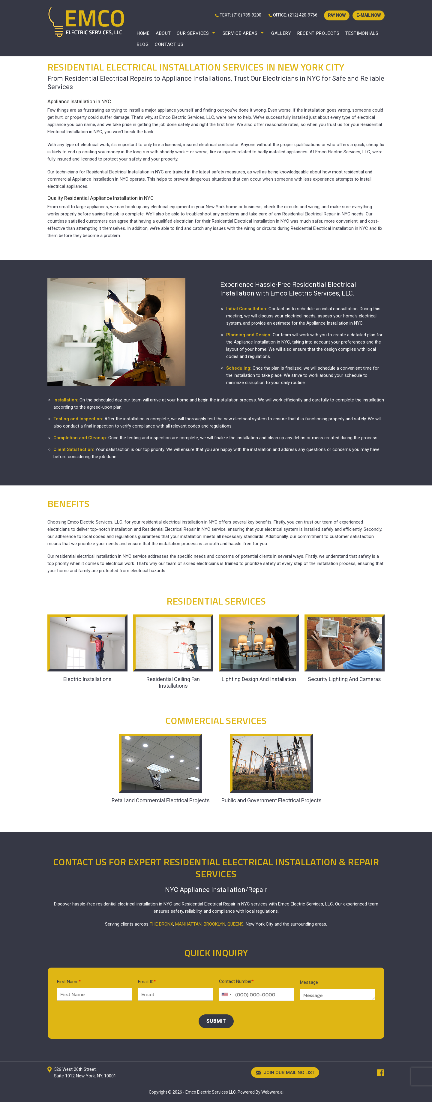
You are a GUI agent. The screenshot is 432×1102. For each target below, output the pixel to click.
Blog (143, 44)
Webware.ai (272, 1092)
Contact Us (169, 44)
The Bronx (161, 924)
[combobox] (226, 994)
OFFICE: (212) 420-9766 (295, 15)
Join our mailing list (285, 1072)
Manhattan (188, 924)
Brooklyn (214, 924)
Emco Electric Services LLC (210, 1092)
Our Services (193, 33)
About (163, 33)
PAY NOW (337, 15)
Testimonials (361, 33)
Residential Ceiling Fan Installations (173, 682)
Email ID (147, 981)
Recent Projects (318, 33)
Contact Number (236, 981)
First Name (69, 981)
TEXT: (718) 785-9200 (240, 15)
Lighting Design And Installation (259, 679)
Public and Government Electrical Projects (271, 800)
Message (309, 982)
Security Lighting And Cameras (344, 679)
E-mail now (368, 15)
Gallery (281, 33)
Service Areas (240, 33)
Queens (235, 924)
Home (143, 33)
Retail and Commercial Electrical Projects (161, 800)
